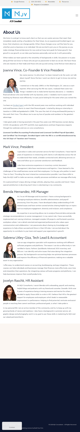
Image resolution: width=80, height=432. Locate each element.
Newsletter (50, 1)
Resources (64, 1)
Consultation (40, 4)
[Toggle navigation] (76, 15)
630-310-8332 (35, 1)
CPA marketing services (25, 428)
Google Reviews (17, 1)
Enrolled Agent (18, 105)
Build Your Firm (38, 428)
